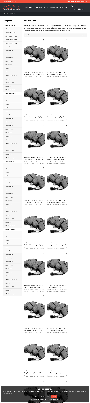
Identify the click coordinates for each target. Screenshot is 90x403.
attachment (67, 376)
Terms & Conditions (66, 382)
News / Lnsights (53, 7)
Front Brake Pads (71, 334)
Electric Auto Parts (8, 353)
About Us (31, 7)
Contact (66, 7)
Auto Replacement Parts (9, 348)
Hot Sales (46, 7)
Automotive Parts (46, 348)
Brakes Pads (79, 334)
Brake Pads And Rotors (38, 334)
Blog (43, 351)
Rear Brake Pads (62, 334)
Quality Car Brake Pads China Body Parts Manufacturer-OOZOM (33, 314)
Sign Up (16, 1)
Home (26, 7)
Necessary (34, 399)
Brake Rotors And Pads (51, 334)
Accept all (54, 396)
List (82, 35)
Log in (11, 1)
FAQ (61, 7)
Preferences (48, 399)
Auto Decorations (8, 351)
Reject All (36, 396)
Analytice (41, 399)
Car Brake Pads (28, 334)
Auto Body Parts (7, 346)
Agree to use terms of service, (70, 381)
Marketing (56, 399)
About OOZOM (46, 346)
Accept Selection (45, 396)
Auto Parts (38, 7)
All (7, 14)
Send (66, 386)
